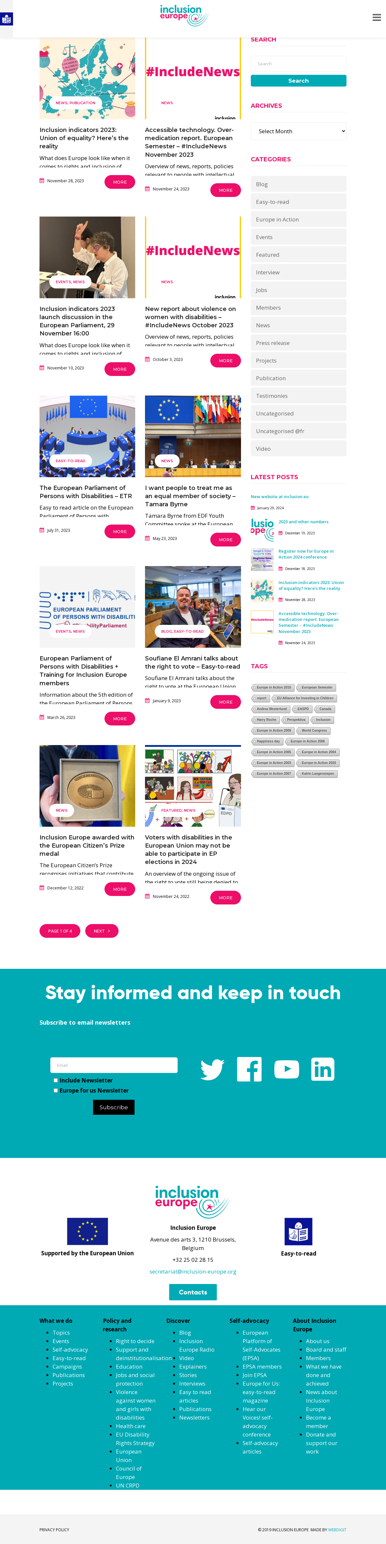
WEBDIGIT (337, 1530)
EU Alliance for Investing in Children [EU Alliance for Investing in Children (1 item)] (305, 698)
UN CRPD (127, 1485)
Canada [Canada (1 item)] (325, 709)
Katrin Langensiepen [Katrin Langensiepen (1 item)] (318, 773)
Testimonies (272, 395)
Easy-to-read (71, 461)
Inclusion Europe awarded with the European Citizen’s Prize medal (87, 845)
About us (318, 1341)
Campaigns (67, 1366)
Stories (188, 1375)
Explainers (193, 1366)
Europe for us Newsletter (91, 1090)
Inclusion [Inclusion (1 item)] (323, 720)
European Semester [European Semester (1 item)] (317, 687)
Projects (266, 360)
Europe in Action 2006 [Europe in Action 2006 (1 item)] (308, 741)
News (62, 103)
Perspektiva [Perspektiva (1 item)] (296, 720)
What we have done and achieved (324, 1375)
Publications (69, 1375)
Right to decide (135, 1341)
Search (298, 80)
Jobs (261, 290)
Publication (82, 103)
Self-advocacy (70, 1349)
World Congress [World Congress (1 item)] (314, 730)
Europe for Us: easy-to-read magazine (261, 1392)
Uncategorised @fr (280, 431)
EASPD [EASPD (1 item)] (303, 709)
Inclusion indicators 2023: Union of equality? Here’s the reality (84, 138)
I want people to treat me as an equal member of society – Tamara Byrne (190, 496)
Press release (273, 343)
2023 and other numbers (304, 522)
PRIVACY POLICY (54, 1530)
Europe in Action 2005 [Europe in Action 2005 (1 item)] (274, 752)
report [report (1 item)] (261, 698)
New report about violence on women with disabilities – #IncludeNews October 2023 (190, 317)
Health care (131, 1426)
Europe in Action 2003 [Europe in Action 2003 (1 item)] (274, 763)
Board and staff (326, 1349)
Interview (268, 272)
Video (263, 448)
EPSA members (262, 1366)
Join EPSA (255, 1375)
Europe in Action (277, 219)
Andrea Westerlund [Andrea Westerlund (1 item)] (272, 709)
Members (268, 307)
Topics (61, 1332)
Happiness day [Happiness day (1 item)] (268, 741)
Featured (171, 810)
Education (129, 1366)
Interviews (192, 1383)
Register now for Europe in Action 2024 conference (306, 554)
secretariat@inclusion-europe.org (193, 1271)
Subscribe (114, 1107)
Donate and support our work (321, 1443)
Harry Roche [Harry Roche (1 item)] (266, 720)
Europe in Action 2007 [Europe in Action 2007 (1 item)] (274, 773)
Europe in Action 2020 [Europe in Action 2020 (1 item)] (319, 763)
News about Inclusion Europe (321, 1400)
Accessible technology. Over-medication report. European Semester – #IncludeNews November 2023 (309, 622)
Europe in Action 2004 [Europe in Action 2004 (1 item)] (319, 752)
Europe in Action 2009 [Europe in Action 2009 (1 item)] (274, 730)
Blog (166, 631)
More (120, 182)
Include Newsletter (83, 1080)
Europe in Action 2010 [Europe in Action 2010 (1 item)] (274, 687)
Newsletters (194, 1417)
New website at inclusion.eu (280, 496)
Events (63, 282)
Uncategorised (275, 413)
